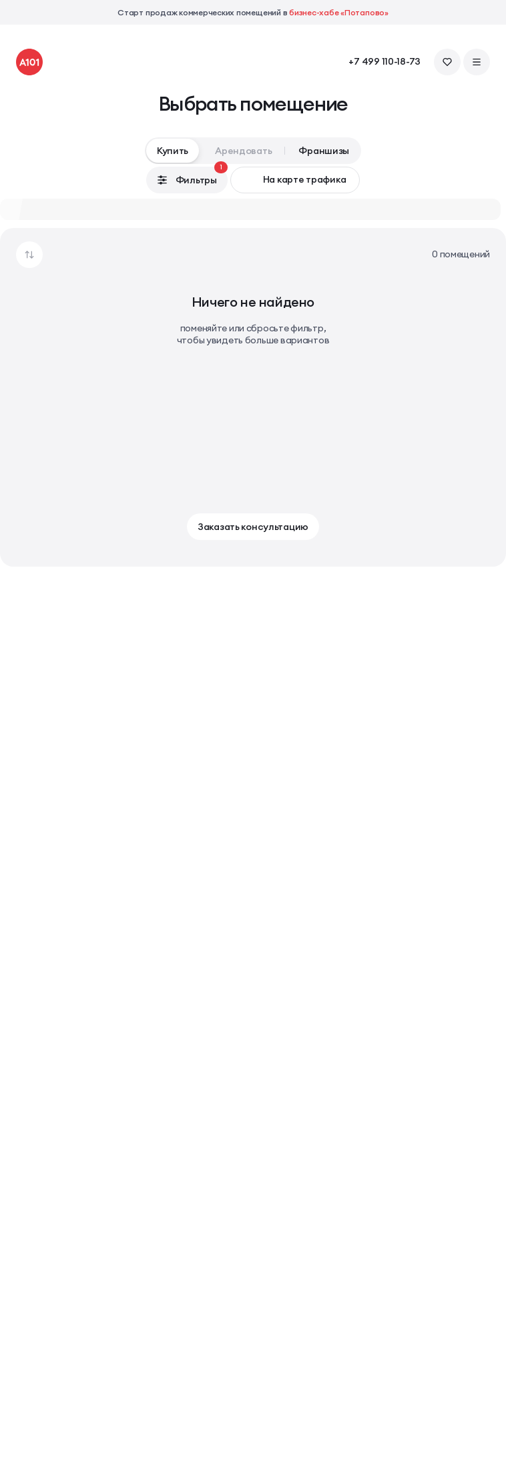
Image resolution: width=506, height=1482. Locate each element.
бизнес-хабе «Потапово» (339, 12)
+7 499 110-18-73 (384, 61)
